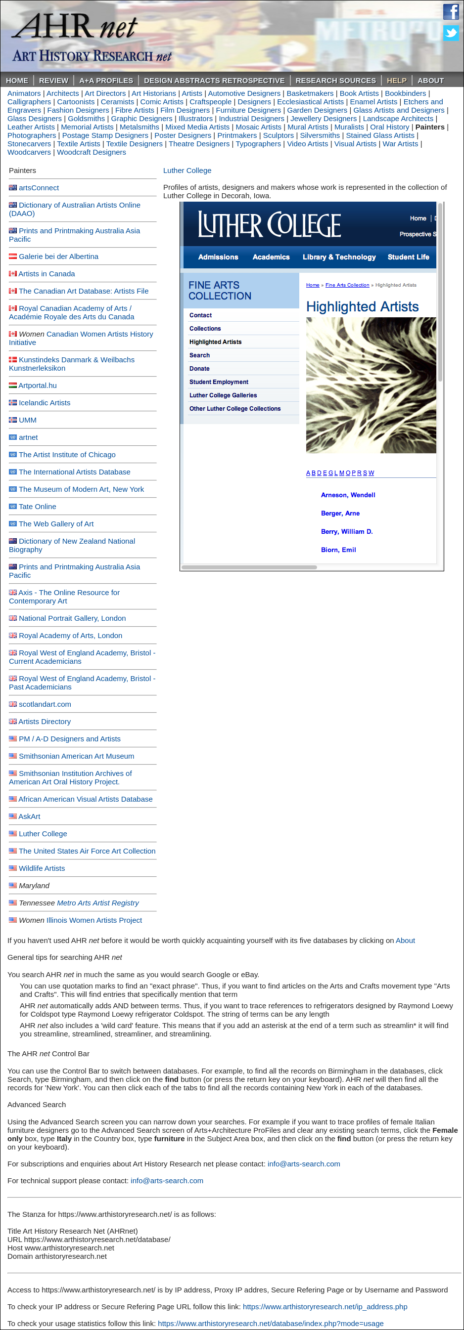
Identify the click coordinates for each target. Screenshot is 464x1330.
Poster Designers (182, 135)
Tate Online (37, 506)
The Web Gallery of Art (56, 523)
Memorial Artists (87, 127)
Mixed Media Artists (197, 127)
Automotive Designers (244, 93)
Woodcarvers (29, 152)
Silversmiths (320, 135)
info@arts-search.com (304, 1163)
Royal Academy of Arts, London (70, 635)
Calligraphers (29, 101)
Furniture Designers (248, 110)
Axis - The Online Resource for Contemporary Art (64, 596)
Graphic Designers (142, 118)
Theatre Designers (199, 143)
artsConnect (39, 187)
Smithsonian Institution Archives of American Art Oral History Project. (70, 777)
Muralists (349, 127)
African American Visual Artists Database (85, 799)
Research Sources (336, 80)
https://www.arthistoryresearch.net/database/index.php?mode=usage (271, 1323)
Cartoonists (76, 101)
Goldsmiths (86, 118)
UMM (28, 420)
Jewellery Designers (323, 118)
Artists (192, 93)
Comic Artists (162, 101)
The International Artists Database (75, 472)
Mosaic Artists (259, 127)
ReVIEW (53, 80)
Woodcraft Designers (91, 152)
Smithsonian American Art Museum (76, 756)
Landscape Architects (398, 118)
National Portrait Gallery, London (72, 618)
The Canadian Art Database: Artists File (84, 291)
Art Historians (154, 93)
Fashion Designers (78, 110)
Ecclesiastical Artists (310, 101)
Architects (62, 93)
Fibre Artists (134, 110)
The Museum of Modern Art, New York (81, 489)
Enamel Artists (374, 101)
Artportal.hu (37, 385)
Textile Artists (78, 143)
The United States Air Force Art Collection (87, 851)
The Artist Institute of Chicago (67, 454)
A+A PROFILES (106, 80)
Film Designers (185, 110)
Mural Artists (307, 127)
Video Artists (307, 143)
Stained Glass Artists (380, 135)
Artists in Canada (46, 273)
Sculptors (278, 135)
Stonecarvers (29, 143)
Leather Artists (31, 127)
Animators (24, 93)
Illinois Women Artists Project (94, 920)
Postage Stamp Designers (105, 135)
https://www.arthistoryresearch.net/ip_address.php (325, 1306)
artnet (28, 437)
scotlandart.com (45, 704)
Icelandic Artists (44, 402)
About (431, 80)
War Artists (400, 143)
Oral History (389, 127)
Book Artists (359, 93)
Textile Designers (134, 143)
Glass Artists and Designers (399, 110)
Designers (255, 101)
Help (397, 80)
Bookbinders (405, 93)
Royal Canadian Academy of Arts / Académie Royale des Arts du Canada (71, 312)
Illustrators (196, 118)
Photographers (31, 135)
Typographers (258, 143)
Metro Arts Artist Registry (98, 903)
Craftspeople (210, 101)
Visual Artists (355, 143)
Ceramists (118, 101)
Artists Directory (44, 721)
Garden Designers (317, 110)
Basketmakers (309, 93)
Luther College (43, 833)
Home (17, 80)
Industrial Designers (251, 118)
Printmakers (237, 135)
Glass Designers (34, 118)
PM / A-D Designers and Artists (70, 738)
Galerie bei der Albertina (58, 256)
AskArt (29, 816)
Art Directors (105, 93)
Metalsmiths (139, 127)
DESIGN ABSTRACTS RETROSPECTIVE (214, 80)
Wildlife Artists (42, 868)
